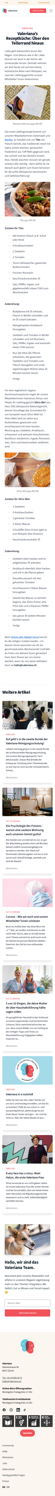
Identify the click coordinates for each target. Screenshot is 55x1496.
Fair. (7, 2)
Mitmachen (7, 1457)
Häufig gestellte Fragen (13, 1475)
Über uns (10, 734)
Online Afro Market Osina (25, 637)
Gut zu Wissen (13, 821)
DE (3, 1487)
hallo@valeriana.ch (11, 1381)
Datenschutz (8, 1469)
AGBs (4, 1451)
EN (8, 1487)
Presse (5, 1481)
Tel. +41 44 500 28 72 (12, 1377)
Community (8, 1445)
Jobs (4, 1463)
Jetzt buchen (38, 10)
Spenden (27, 1433)
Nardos (9, 140)
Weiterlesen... (12, 777)
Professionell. (44, 2)
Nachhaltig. (23, 2)
